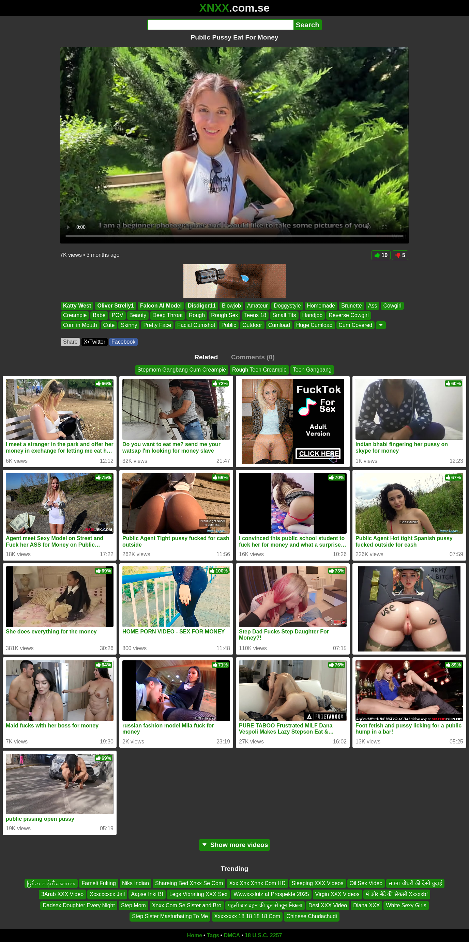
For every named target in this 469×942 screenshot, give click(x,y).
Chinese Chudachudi (311, 916)
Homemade (321, 306)
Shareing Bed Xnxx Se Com (189, 883)
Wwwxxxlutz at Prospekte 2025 (271, 894)
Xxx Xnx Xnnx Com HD (257, 883)
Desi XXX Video (327, 905)
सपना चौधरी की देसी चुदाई (415, 883)
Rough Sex (224, 315)
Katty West (77, 306)
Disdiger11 (202, 306)
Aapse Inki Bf (147, 894)
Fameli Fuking (98, 883)
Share (70, 342)
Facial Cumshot (196, 325)
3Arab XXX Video (62, 894)
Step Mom (133, 905)
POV (117, 315)
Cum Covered (356, 325)
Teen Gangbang (312, 370)
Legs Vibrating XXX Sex (198, 894)
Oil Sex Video (366, 883)
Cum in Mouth (80, 325)
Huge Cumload (314, 325)
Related (206, 357)
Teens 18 (255, 315)
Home (194, 935)
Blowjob (231, 306)
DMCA (232, 935)
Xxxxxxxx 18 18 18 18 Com (247, 916)
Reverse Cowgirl (348, 315)
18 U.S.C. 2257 (263, 935)
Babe (99, 315)
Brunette (351, 306)
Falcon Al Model (161, 306)
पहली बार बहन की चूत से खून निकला (265, 905)
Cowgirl (392, 306)
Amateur (257, 306)
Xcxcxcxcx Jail (107, 894)
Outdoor (252, 325)
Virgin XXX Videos (337, 894)
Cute (109, 325)
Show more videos (234, 844)
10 (381, 255)
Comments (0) (253, 357)
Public (228, 325)
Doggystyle (287, 306)
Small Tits (284, 315)
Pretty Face (157, 325)
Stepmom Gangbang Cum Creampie (181, 370)
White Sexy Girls (406, 905)
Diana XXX (366, 905)
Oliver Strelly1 (115, 306)
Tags (213, 935)
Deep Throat (167, 315)
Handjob (312, 315)
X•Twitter (94, 342)
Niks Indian (135, 883)
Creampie (75, 315)
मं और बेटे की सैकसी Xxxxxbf (397, 894)
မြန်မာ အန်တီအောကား (51, 883)
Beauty (138, 315)
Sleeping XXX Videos (318, 883)
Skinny (129, 325)
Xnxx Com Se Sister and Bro (187, 905)
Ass (372, 306)
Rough (197, 315)
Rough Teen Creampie (259, 370)
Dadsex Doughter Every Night (79, 905)
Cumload (279, 325)
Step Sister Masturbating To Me (170, 916)
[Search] (220, 24)
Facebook (123, 342)
